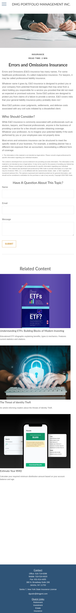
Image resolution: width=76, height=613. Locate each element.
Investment (38, 605)
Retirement (38, 602)
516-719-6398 (41, 574)
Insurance (38, 611)
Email (5, 203)
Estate (38, 608)
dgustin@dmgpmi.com (38, 594)
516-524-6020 (41, 576)
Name (5, 187)
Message (6, 219)
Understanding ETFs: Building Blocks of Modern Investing (32, 330)
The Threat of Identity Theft (15, 402)
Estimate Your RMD (11, 470)
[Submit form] (9, 243)
